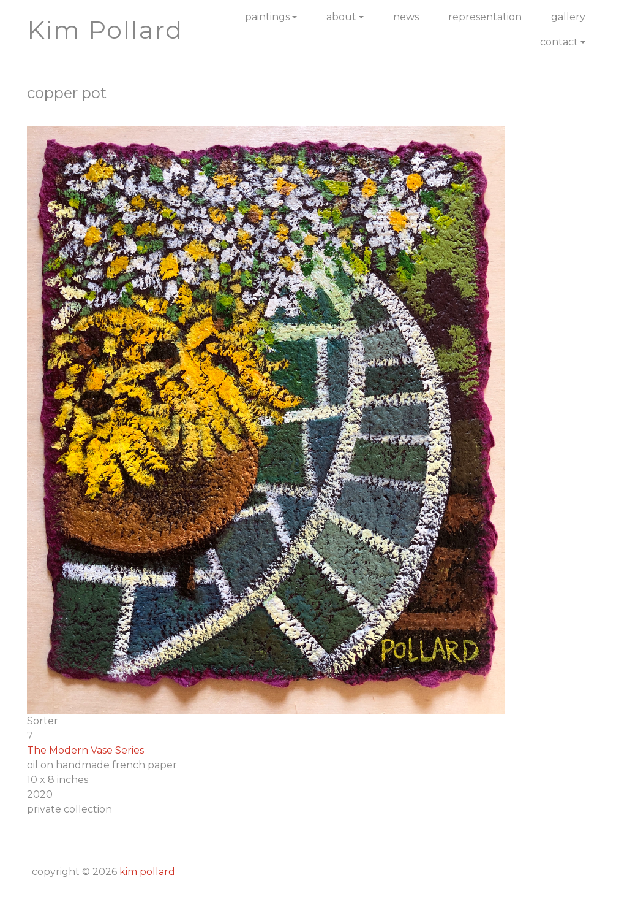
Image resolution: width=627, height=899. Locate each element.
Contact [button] (559, 42)
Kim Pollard (147, 872)
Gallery (568, 17)
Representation (485, 17)
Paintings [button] (267, 17)
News (406, 17)
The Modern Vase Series (85, 750)
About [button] (341, 17)
